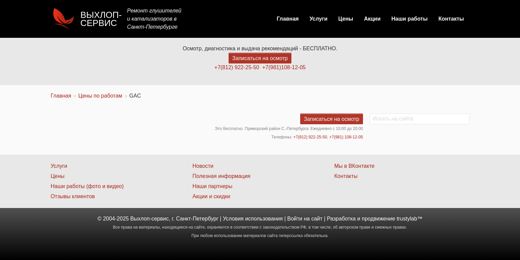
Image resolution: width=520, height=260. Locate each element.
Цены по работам (100, 96)
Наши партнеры (212, 186)
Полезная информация (221, 176)
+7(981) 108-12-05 (346, 137)
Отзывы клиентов (73, 196)
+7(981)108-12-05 (284, 67)
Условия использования (253, 219)
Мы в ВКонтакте (354, 166)
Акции (372, 19)
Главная (288, 19)
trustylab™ (409, 219)
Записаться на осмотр (260, 58)
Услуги (319, 19)
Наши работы (409, 19)
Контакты (451, 19)
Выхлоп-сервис (101, 19)
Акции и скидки (211, 196)
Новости (202, 166)
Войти (295, 219)
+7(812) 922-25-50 (236, 67)
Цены (345, 19)
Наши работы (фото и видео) (87, 186)
